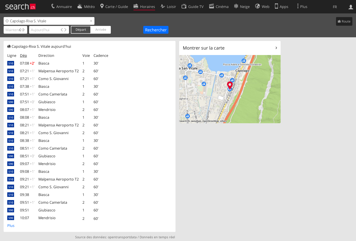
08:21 (27, 125)
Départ (81, 29)
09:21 (27, 179)
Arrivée (100, 29)
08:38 (27, 140)
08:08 (27, 117)
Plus (11, 225)
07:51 (27, 94)
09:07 (27, 163)
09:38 (24, 194)
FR (335, 6)
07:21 (27, 70)
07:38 (27, 86)
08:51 (27, 148)
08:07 (27, 109)
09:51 (27, 202)
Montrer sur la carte (204, 48)
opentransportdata (122, 237)
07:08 (27, 63)
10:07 (24, 217)
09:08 (27, 171)
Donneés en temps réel (157, 237)
